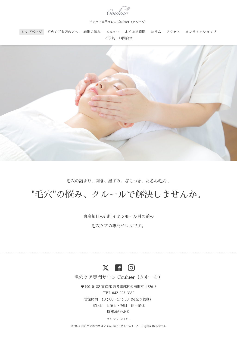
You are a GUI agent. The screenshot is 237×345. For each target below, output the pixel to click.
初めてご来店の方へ (62, 32)
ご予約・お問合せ (119, 38)
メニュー (113, 32)
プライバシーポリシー (118, 319)
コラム (156, 32)
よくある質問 (135, 32)
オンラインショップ (200, 32)
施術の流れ (92, 32)
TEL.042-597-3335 (118, 293)
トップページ (31, 32)
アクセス (173, 32)
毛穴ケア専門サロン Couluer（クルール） (118, 277)
